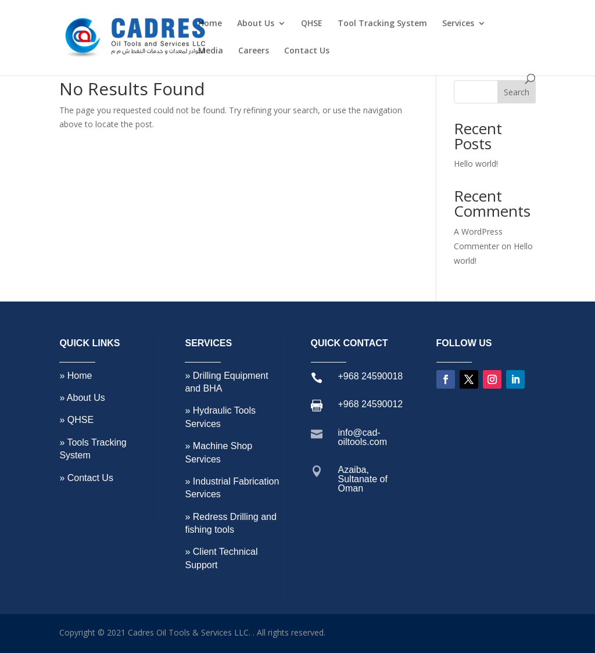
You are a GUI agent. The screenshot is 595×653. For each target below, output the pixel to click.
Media (210, 51)
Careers (253, 51)
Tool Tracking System (382, 23)
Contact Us (306, 51)
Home (210, 23)
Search (516, 92)
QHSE (311, 23)
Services (458, 23)
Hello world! (476, 163)
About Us (255, 23)
